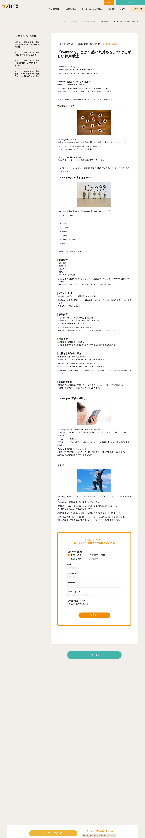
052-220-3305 (55, 833)
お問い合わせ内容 (74, 552)
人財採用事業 (54, 9)
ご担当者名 (71, 573)
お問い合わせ (130, 2)
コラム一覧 (137, 9)
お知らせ (124, 9)
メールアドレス (73, 592)
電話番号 (71, 583)
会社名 (70, 564)
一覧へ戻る (94, 654)
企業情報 (111, 9)
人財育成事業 (70, 9)
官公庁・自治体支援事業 (92, 9)
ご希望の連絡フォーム (76, 601)
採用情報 (106, 2)
